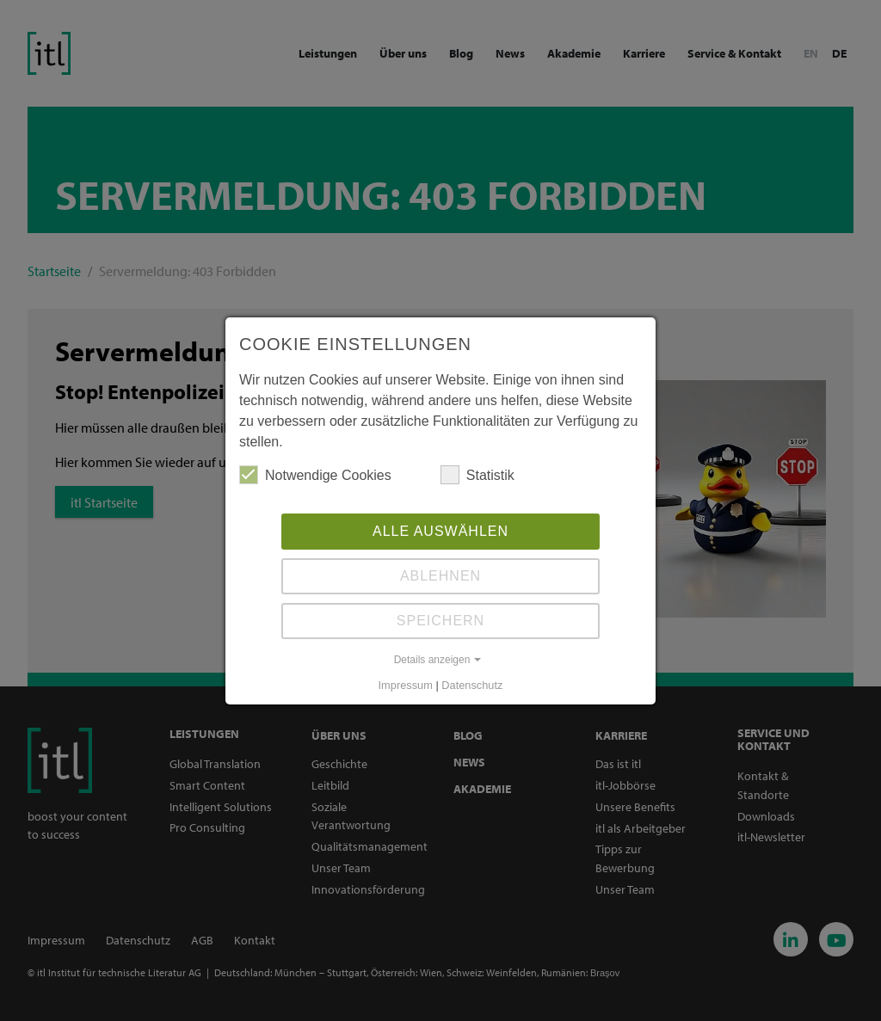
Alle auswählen (440, 531)
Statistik (477, 474)
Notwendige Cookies (315, 474)
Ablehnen (440, 576)
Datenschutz (471, 685)
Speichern (440, 620)
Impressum (406, 685)
